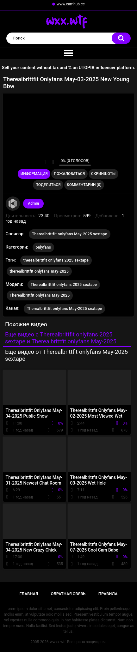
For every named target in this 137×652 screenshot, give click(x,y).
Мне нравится (44, 162)
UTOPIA (87, 67)
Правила (108, 593)
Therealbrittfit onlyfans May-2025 (40, 295)
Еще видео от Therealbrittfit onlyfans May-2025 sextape (66, 355)
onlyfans (43, 247)
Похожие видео (26, 324)
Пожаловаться (69, 174)
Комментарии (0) (84, 185)
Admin (33, 203)
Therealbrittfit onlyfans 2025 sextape (64, 284)
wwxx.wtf (58, 642)
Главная (29, 593)
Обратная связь (68, 593)
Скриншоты (103, 174)
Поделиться (47, 185)
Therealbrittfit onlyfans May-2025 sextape (69, 234)
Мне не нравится (52, 162)
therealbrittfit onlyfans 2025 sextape (56, 260)
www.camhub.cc (71, 4)
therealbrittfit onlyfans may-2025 (39, 271)
